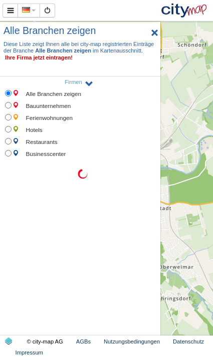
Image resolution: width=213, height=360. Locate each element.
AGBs (83, 341)
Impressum (29, 353)
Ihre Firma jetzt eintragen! (39, 57)
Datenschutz (188, 341)
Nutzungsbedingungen (132, 341)
